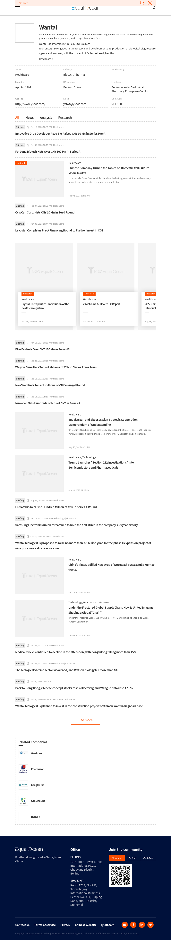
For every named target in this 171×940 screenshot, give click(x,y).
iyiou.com (107, 925)
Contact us (22, 925)
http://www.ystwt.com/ (30, 104)
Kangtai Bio (37, 785)
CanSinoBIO (38, 801)
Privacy (65, 925)
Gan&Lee (36, 753)
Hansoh (35, 816)
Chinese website (86, 925)
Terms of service (45, 925)
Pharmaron (37, 769)
